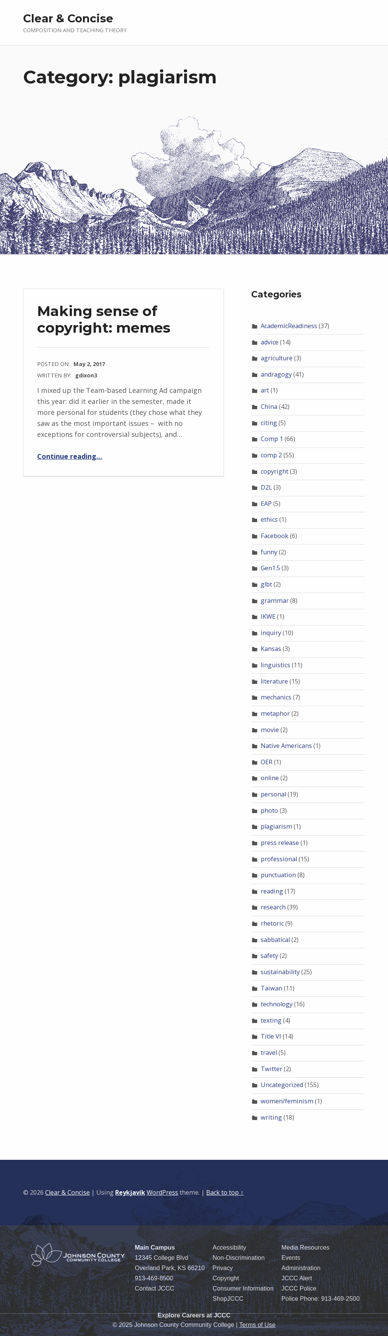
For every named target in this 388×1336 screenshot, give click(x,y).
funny (269, 552)
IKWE (268, 616)
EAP (266, 503)
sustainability (280, 972)
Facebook (274, 536)
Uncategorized (282, 1085)
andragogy (276, 374)
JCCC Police (299, 1288)
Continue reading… (69, 456)
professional (279, 859)
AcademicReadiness (289, 326)
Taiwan (271, 988)
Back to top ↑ (224, 1192)
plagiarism (276, 826)
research (273, 907)
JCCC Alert (297, 1278)
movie (270, 730)
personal (273, 794)
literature (274, 681)
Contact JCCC (154, 1288)
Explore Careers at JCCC (194, 1315)
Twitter (271, 1069)
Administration (301, 1267)
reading (272, 891)
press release (280, 843)
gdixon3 (86, 375)
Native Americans (286, 746)
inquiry (271, 633)
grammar (275, 600)
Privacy (223, 1267)
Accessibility (229, 1247)
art (265, 390)
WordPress (162, 1192)
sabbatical (275, 940)
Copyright (226, 1278)
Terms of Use (257, 1324)
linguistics (275, 665)
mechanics (276, 697)
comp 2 (271, 455)
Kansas (271, 649)
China (269, 406)
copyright (274, 471)
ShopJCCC (228, 1298)
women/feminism (287, 1101)
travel (269, 1052)
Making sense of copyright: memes (104, 319)
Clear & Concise (68, 18)
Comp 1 (272, 439)
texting (271, 1020)
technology (277, 1004)
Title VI (271, 1036)
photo (269, 810)
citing (269, 423)
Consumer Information (243, 1288)
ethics (269, 519)
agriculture (277, 358)
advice (269, 342)
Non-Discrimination (238, 1257)
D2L (266, 487)
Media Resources (306, 1247)
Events (291, 1257)
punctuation (278, 875)
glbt (266, 584)
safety (269, 955)
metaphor (275, 713)
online (270, 778)
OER (266, 762)
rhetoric (272, 923)
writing (271, 1117)
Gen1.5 (270, 568)
